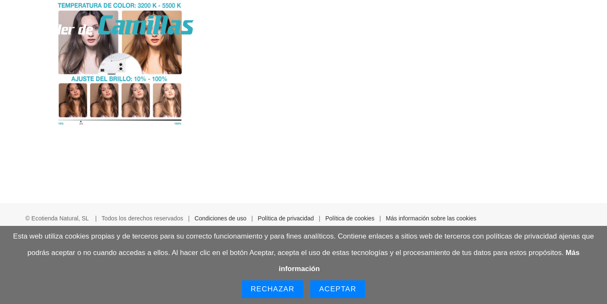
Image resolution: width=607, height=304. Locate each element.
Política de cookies (350, 218)
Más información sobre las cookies (431, 218)
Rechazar (273, 289)
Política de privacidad (286, 218)
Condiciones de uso (221, 218)
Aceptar (337, 289)
